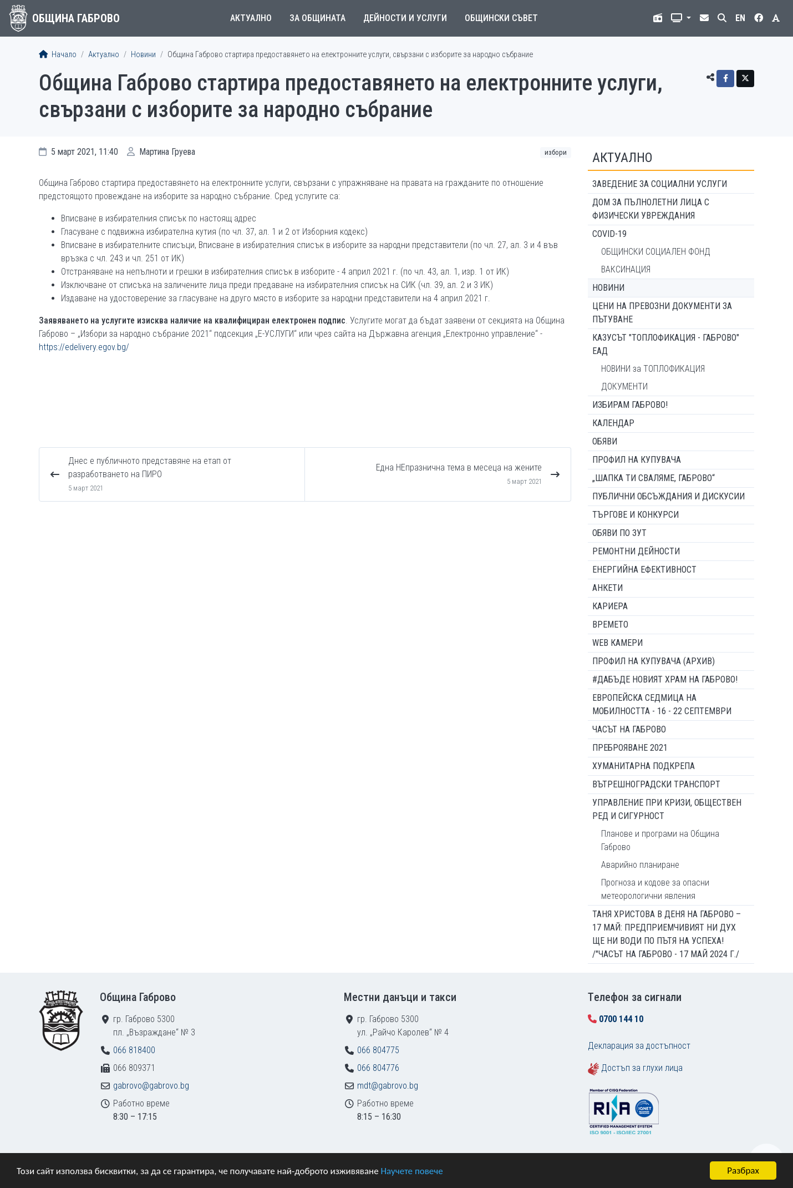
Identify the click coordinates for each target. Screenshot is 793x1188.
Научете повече (411, 1171)
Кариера (610, 606)
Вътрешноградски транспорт (656, 784)
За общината (317, 18)
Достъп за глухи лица (642, 1068)
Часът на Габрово (629, 729)
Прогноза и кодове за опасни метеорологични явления (655, 889)
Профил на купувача (636, 459)
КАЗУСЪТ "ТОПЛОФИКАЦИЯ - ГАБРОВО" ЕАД (665, 344)
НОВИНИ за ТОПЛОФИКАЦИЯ (653, 368)
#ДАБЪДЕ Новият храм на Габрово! (665, 679)
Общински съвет (501, 18)
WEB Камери (617, 643)
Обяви (604, 441)
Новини (143, 54)
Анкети (607, 588)
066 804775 (378, 1050)
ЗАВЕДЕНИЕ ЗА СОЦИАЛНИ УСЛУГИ (659, 184)
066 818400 (134, 1050)
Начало (58, 54)
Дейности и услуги (405, 18)
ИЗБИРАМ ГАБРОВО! (630, 405)
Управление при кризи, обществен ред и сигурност (666, 809)
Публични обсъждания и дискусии (668, 496)
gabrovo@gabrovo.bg (151, 1085)
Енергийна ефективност (644, 569)
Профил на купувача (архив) (653, 661)
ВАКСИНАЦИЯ (625, 269)
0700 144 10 (621, 1019)
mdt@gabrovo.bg (387, 1085)
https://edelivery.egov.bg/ (84, 347)
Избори (556, 152)
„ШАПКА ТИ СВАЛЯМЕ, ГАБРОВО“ (653, 478)
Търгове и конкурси (635, 514)
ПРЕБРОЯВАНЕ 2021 (630, 747)
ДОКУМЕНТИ (624, 386)
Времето (610, 624)
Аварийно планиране (640, 865)
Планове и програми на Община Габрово (660, 840)
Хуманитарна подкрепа (643, 766)
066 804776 (378, 1068)
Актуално (251, 18)
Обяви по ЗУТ (619, 533)
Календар (613, 423)
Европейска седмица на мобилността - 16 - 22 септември (661, 704)
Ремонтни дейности (636, 551)
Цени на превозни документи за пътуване (662, 313)
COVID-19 (609, 234)
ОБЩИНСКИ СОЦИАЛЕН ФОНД (655, 251)
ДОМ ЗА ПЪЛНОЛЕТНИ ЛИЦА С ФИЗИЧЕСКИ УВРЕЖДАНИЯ (650, 209)
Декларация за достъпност (639, 1045)
